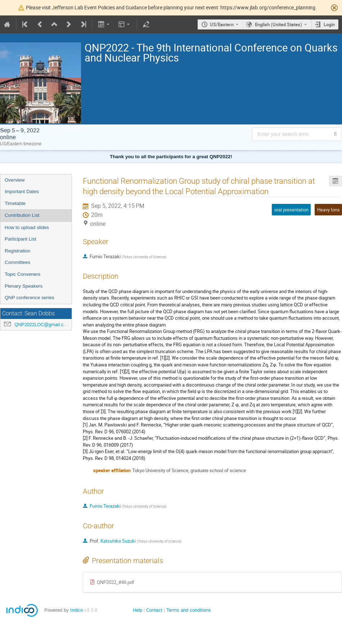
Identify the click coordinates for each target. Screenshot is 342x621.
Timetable (15, 203)
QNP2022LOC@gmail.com (42, 324)
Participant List (20, 239)
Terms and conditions (188, 610)
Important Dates (22, 191)
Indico (76, 610)
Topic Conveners (22, 274)
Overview (15, 180)
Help (137, 610)
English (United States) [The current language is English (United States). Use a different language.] (278, 24)
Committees (17, 262)
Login (329, 24)
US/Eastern (222, 24)
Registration (17, 251)
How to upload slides (27, 227)
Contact (154, 610)
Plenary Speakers (23, 286)
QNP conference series (29, 297)
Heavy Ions (328, 209)
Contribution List (22, 215)
